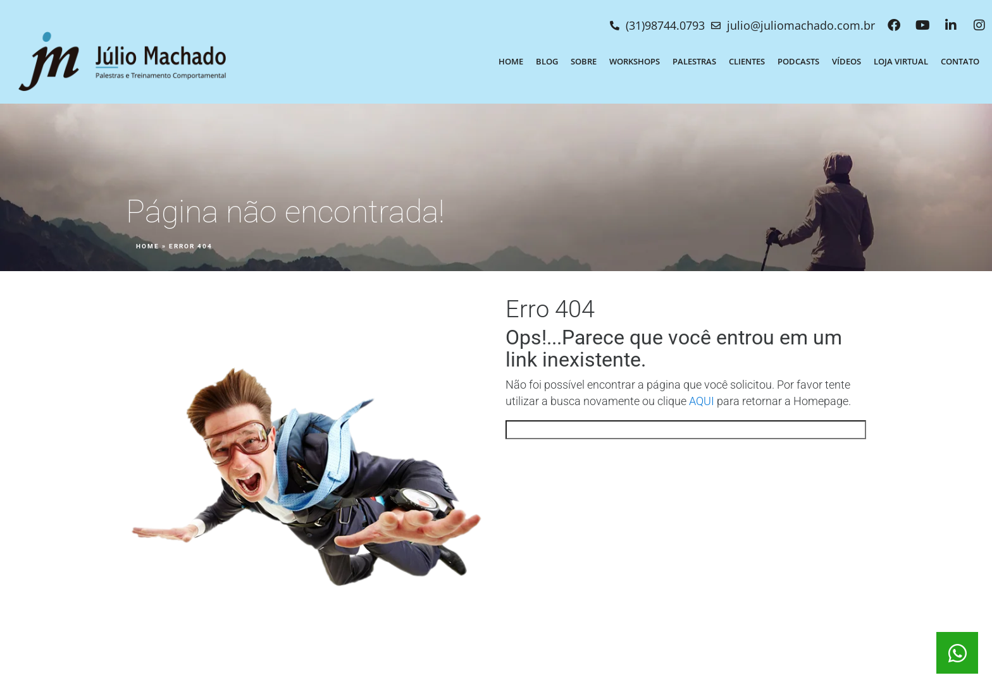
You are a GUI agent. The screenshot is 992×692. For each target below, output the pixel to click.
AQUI (701, 401)
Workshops (634, 61)
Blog (547, 61)
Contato (960, 61)
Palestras (694, 61)
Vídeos (846, 61)
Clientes (747, 61)
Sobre (584, 61)
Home (511, 61)
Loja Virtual (901, 61)
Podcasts (798, 61)
